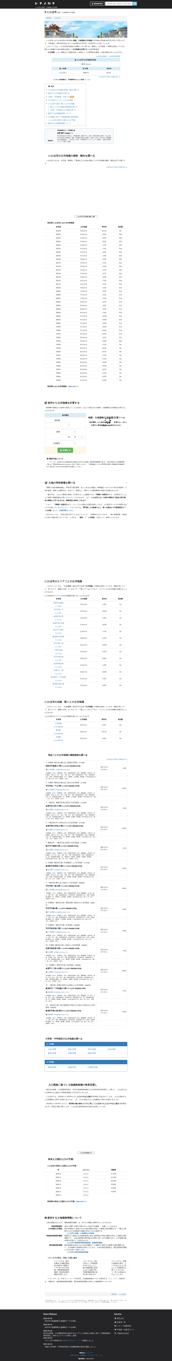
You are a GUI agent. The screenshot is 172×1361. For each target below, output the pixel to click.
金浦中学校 (72, 1067)
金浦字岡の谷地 (58, 623)
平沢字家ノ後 (58, 643)
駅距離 (57, 420)
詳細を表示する (73, 386)
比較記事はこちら (66, 510)
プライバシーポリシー (94, 1355)
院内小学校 (72, 1049)
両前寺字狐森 (58, 603)
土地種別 (56, 443)
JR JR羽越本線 (58, 727)
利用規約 (83, 1355)
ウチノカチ (113, 1278)
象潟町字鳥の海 (58, 684)
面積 (58, 432)
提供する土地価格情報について (59, 113)
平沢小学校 (92, 1049)
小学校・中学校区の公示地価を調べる (63, 110)
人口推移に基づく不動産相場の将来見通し (63, 117)
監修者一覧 (120, 1322)
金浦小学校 (92, 1053)
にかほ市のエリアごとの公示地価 (60, 100)
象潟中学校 (52, 1067)
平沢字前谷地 (58, 657)
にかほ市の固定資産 (114, 56)
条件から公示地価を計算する (58, 93)
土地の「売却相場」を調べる (59, 97)
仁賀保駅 (58, 723)
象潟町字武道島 (58, 636)
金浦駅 (58, 737)
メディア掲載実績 (122, 1326)
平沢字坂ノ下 (58, 609)
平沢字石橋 (58, 650)
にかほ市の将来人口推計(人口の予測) (62, 120)
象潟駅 (58, 730)
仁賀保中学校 (93, 1067)
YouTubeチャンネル (75, 1340)
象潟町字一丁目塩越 (58, 677)
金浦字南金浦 (58, 663)
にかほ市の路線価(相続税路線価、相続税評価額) (84, 1243)
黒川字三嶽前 (58, 630)
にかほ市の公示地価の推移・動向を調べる (63, 90)
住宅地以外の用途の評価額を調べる (109, 77)
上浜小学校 (111, 1049)
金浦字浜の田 (58, 616)
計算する (65, 450)
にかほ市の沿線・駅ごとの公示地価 (61, 104)
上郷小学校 (72, 1053)
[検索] (134, 4)
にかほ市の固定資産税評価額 (77, 1252)
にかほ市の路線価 (101, 56)
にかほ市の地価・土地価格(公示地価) (80, 1233)
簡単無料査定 (97, 4)
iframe (107, 104)
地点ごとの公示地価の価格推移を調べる (64, 107)
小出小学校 (52, 1049)
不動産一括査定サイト (124, 1329)
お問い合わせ (75, 1355)
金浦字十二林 (58, 670)
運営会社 (119, 1318)
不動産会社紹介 (121, 1333)
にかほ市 (58, 606)
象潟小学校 (52, 1053)
